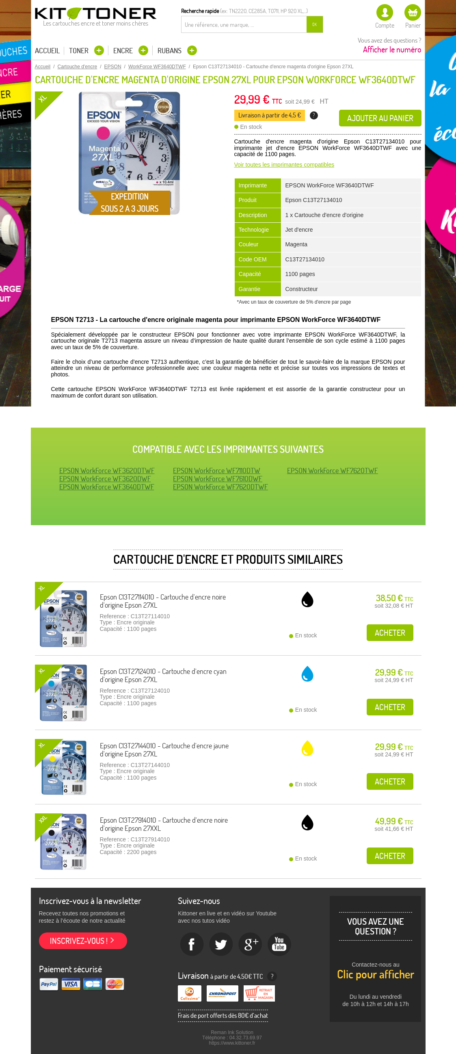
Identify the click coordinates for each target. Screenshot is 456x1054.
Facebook (192, 944)
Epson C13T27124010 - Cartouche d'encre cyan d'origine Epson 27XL (163, 675)
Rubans (170, 50)
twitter (221, 944)
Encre (123, 50)
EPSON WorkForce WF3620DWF (105, 478)
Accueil (47, 51)
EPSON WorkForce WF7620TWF (332, 470)
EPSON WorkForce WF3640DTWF (106, 486)
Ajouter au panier (380, 118)
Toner (79, 50)
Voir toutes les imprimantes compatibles (284, 164)
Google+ (250, 944)
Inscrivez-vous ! (79, 941)
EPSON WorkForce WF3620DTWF (107, 470)
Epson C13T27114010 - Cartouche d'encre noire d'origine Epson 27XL (163, 601)
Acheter (390, 633)
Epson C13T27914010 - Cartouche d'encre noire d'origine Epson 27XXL (164, 824)
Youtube (280, 944)
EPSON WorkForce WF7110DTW (216, 470)
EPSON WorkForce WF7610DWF (217, 478)
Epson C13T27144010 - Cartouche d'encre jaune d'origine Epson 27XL (164, 749)
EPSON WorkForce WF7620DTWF (220, 486)
